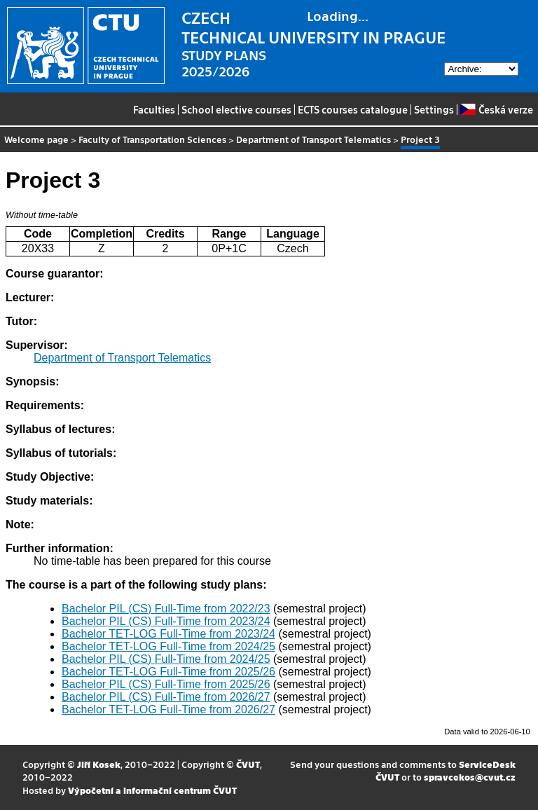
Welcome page (36, 139)
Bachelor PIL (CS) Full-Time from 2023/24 (166, 621)
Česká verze (496, 109)
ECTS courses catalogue (353, 109)
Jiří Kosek (98, 764)
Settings (434, 109)
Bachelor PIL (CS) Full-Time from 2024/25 (166, 659)
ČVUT (248, 764)
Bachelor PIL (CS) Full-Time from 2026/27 (166, 697)
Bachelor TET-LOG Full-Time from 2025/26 (168, 672)
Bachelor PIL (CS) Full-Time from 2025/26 (166, 684)
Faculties (154, 109)
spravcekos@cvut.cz (470, 776)
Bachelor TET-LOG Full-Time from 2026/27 (168, 709)
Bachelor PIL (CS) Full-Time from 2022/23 (166, 609)
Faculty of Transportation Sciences (152, 139)
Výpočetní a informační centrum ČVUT (152, 790)
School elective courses (236, 109)
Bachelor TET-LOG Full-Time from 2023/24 (168, 634)
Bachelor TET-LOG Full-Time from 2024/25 (168, 646)
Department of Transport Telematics (313, 139)
